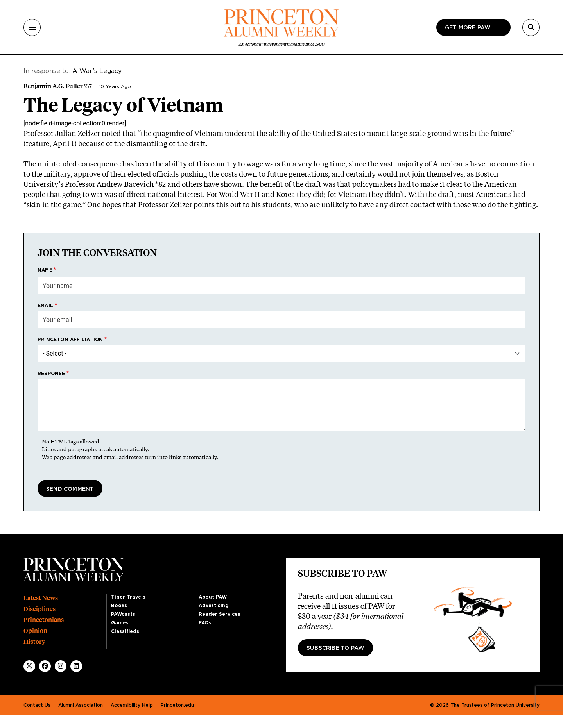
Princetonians (43, 620)
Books (119, 605)
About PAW (213, 597)
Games (120, 622)
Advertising (214, 605)
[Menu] (32, 27)
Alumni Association (80, 705)
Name (45, 270)
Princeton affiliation (70, 339)
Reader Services (219, 614)
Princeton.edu (177, 705)
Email (45, 305)
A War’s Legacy (97, 71)
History (34, 641)
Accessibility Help (132, 705)
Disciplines (39, 609)
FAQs (205, 622)
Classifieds (125, 631)
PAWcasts (123, 614)
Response (51, 373)
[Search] (531, 27)
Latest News (40, 598)
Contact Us (36, 705)
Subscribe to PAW (335, 648)
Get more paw (468, 27)
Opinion (35, 631)
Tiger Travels (128, 597)
